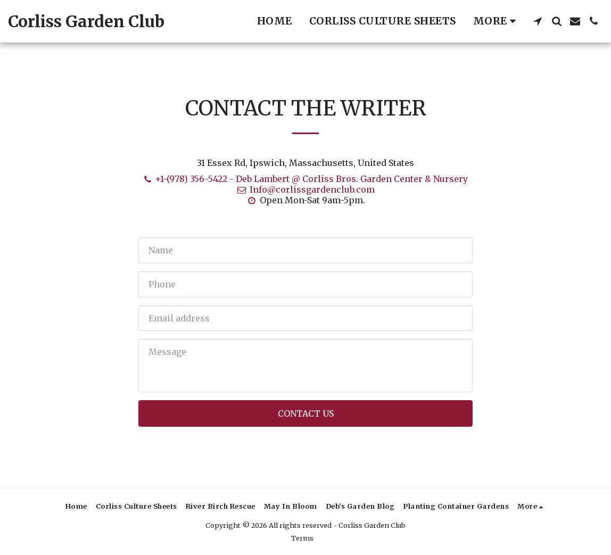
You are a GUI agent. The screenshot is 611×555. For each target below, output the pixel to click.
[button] (538, 21)
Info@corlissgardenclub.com (305, 189)
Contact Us (306, 413)
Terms (302, 538)
